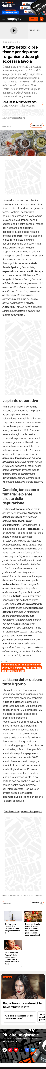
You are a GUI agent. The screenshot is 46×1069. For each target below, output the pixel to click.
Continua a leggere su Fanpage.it (23, 811)
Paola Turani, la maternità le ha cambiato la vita (22, 1005)
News (24, 895)
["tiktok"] (4, 1050)
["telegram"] (33, 1050)
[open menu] (3, 19)
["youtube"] (16, 1050)
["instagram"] (10, 1050)
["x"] (21, 1050)
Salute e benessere (35, 895)
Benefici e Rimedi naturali (11, 895)
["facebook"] (27, 1050)
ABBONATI (33, 19)
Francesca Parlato (17, 118)
